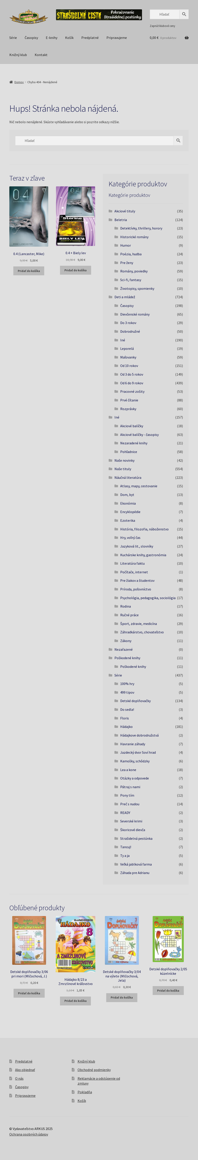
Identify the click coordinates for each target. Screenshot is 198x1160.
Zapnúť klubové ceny (162, 26)
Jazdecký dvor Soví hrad (138, 752)
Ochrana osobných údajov (28, 1134)
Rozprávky (128, 409)
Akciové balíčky (131, 426)
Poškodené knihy (127, 658)
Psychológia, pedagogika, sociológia (148, 598)
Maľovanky (128, 357)
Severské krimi (131, 821)
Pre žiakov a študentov (137, 580)
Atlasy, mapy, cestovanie (138, 486)
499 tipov (127, 692)
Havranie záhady (132, 744)
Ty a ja (125, 855)
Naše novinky (124, 460)
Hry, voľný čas (130, 537)
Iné (122, 340)
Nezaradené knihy (133, 443)
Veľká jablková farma (136, 864)
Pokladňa (85, 1092)
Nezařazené (123, 649)
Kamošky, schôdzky (135, 761)
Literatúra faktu (132, 563)
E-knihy (51, 37)
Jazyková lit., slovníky (136, 546)
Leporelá (127, 348)
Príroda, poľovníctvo (135, 589)
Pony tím (127, 795)
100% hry (127, 683)
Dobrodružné (130, 331)
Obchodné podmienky (94, 1069)
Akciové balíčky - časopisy (139, 434)
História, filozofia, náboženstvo (144, 529)
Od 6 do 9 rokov (131, 383)
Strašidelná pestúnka (136, 838)
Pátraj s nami (130, 787)
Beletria (120, 220)
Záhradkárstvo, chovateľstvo (142, 632)
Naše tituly (122, 469)
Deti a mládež (124, 297)
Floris (124, 718)
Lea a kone (128, 769)
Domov (19, 82)
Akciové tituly (124, 211)
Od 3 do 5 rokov (131, 374)
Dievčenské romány (135, 314)
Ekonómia (128, 503)
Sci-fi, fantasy (130, 280)
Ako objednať (25, 1069)
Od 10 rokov (129, 365)
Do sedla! (127, 709)
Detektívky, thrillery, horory (141, 228)
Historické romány (134, 237)
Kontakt (41, 54)
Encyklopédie (130, 512)
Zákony (125, 640)
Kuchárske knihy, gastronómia (143, 555)
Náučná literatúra (127, 477)
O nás (19, 1078)
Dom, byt (127, 494)
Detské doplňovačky (135, 701)
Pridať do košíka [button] (29, 271)
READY (125, 812)
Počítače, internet (134, 572)
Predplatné (90, 37)
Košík (69, 37)
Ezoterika (127, 520)
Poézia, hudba (131, 254)
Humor (125, 245)
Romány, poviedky (134, 271)
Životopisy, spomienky (137, 288)
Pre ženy (126, 262)
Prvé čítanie (129, 400)
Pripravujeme (116, 37)
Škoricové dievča (132, 830)
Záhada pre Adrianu (134, 872)
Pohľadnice (128, 451)
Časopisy (31, 37)
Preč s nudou (129, 804)
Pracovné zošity (132, 391)
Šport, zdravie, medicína (138, 623)
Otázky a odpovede (134, 778)
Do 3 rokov (128, 322)
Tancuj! (125, 847)
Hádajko (126, 726)
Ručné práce (129, 615)
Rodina (125, 606)
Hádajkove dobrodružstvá (139, 735)
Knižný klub (18, 54)
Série (13, 37)
